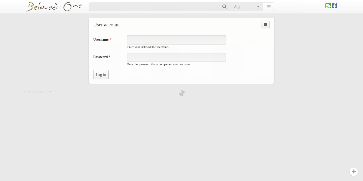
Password (101, 57)
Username (102, 39)
